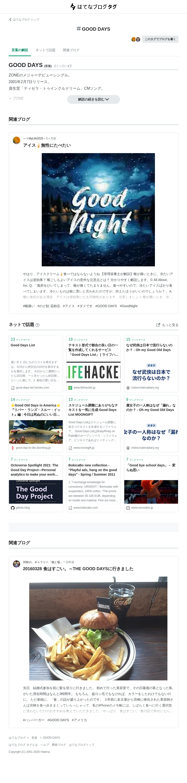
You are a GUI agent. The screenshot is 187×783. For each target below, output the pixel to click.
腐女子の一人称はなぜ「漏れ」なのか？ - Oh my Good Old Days (151, 407)
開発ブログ (59, 744)
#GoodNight (128, 306)
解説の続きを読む (93, 99)
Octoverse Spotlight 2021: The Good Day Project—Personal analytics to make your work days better (34, 470)
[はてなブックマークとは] (37, 324)
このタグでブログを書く (160, 39)
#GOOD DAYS (106, 306)
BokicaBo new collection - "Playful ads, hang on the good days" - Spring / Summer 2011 (92, 469)
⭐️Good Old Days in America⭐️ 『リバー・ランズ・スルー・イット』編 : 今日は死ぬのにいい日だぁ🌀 (35, 410)
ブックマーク (20, 339)
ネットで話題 (45, 50)
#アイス (69, 306)
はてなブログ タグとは (23, 744)
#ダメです (85, 306)
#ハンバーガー (34, 720)
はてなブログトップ (81, 744)
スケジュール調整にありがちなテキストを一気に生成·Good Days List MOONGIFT (93, 409)
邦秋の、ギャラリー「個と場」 (43, 562)
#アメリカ (79, 720)
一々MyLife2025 (33, 138)
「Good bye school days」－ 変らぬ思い (150, 467)
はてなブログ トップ (24, 19)
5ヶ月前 (51, 138)
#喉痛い (29, 306)
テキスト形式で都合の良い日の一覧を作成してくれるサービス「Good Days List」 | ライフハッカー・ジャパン (93, 350)
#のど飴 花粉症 (48, 306)
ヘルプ (45, 744)
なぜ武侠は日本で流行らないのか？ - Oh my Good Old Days (149, 347)
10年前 (70, 562)
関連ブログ (71, 50)
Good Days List (23, 345)
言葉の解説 (20, 50)
